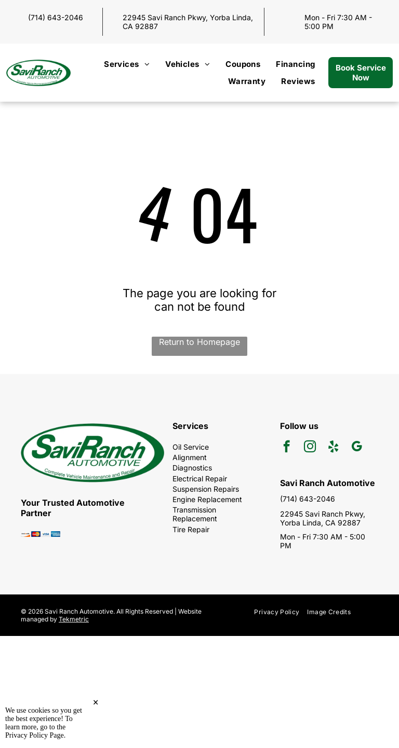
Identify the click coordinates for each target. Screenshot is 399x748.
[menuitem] (126, 64)
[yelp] (333, 447)
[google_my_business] (357, 447)
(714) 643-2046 (55, 17)
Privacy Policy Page (34, 735)
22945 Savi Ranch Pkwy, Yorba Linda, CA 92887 (322, 518)
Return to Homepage (199, 342)
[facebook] (286, 447)
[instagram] (310, 447)
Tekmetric (74, 619)
